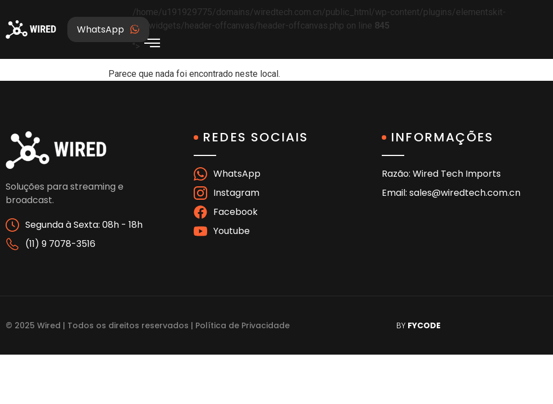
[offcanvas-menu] (152, 43)
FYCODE (424, 325)
